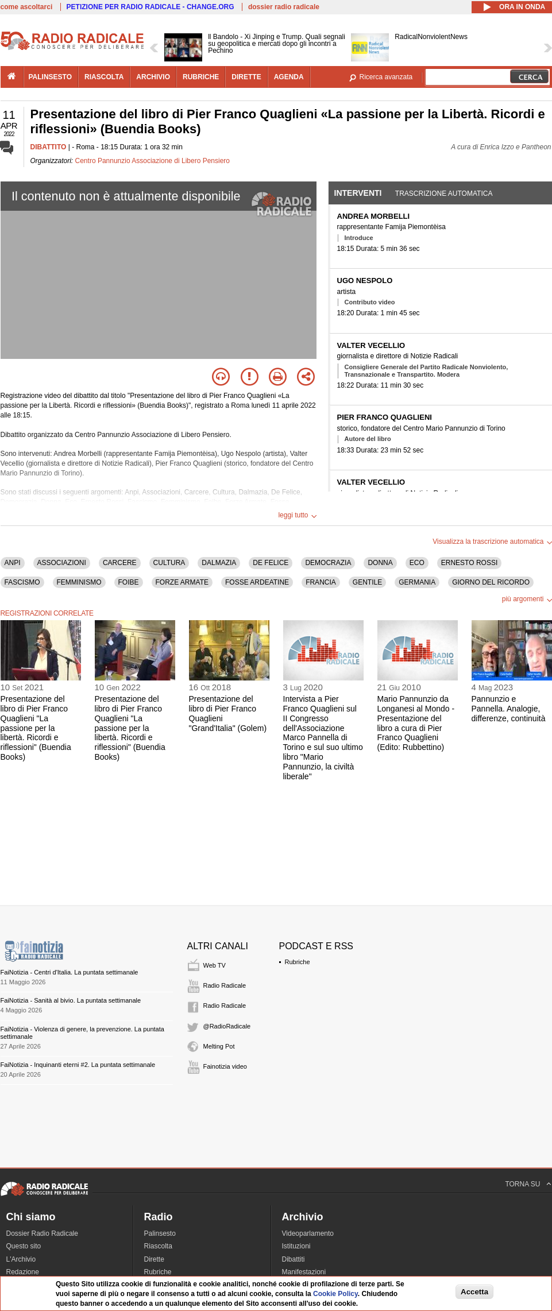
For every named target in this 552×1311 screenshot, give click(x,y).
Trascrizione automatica (444, 194)
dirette (246, 77)
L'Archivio (21, 1259)
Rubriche (297, 961)
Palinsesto (160, 1233)
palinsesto (50, 77)
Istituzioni (296, 1246)
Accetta (474, 1291)
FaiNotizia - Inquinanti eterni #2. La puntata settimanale (78, 1064)
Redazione (22, 1272)
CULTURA (169, 563)
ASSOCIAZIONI (61, 563)
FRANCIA (321, 582)
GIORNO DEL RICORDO (491, 582)
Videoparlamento (308, 1233)
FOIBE (128, 582)
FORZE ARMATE (182, 582)
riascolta (103, 77)
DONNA (380, 563)
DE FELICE (270, 563)
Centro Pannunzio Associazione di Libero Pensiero (152, 161)
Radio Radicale (224, 985)
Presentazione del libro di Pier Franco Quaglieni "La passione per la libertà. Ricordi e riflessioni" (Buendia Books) (36, 727)
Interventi (358, 193)
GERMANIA (417, 582)
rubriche (201, 77)
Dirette (154, 1259)
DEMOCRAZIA (328, 563)
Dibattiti (293, 1259)
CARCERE (120, 563)
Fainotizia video (225, 1066)
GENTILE (367, 582)
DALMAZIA (219, 563)
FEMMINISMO (79, 582)
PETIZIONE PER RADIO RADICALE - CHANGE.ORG (150, 7)
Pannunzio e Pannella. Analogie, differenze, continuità (509, 708)
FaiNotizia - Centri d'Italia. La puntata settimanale (69, 972)
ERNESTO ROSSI (469, 563)
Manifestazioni (304, 1272)
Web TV (214, 965)
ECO (417, 563)
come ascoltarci (27, 7)
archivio (153, 77)
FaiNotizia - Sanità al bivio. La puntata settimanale (71, 1000)
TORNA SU (522, 1184)
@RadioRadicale (227, 1026)
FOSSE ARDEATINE (257, 582)
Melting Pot (219, 1046)
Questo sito (23, 1246)
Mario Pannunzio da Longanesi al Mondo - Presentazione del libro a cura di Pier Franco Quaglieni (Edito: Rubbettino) (416, 723)
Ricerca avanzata (386, 77)
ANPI (13, 563)
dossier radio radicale (283, 7)
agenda (289, 77)
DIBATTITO (48, 147)
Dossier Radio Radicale (42, 1233)
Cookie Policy (335, 1294)
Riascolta (158, 1246)
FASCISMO (22, 582)
